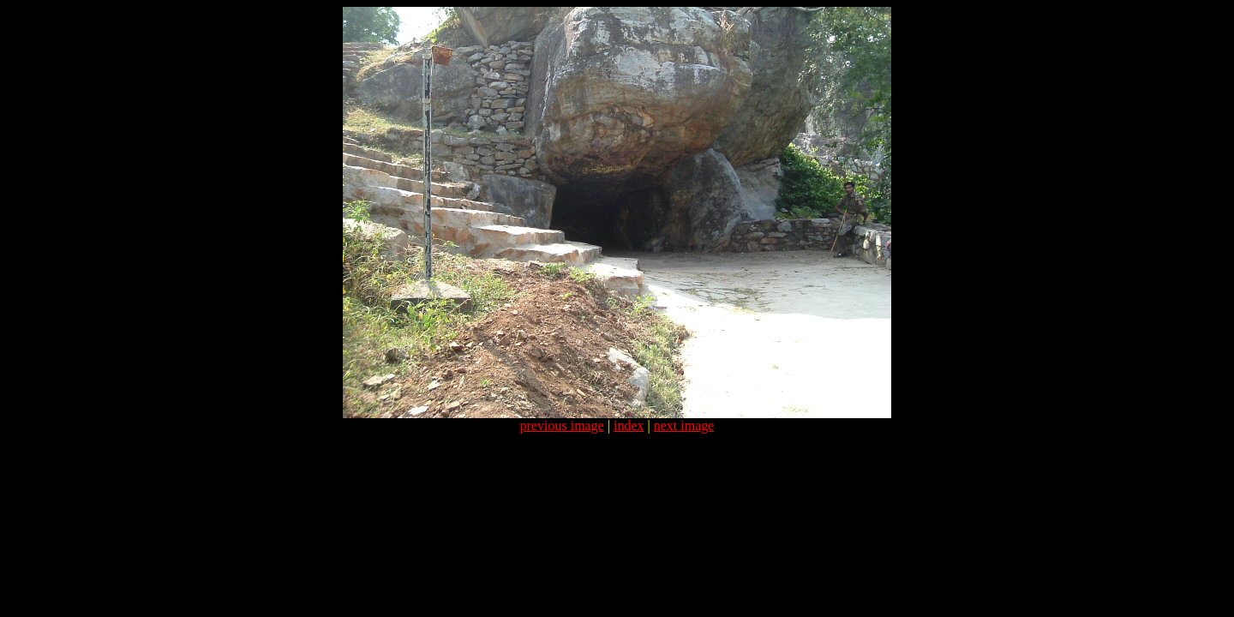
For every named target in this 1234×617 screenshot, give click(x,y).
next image (684, 425)
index (629, 425)
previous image (562, 425)
